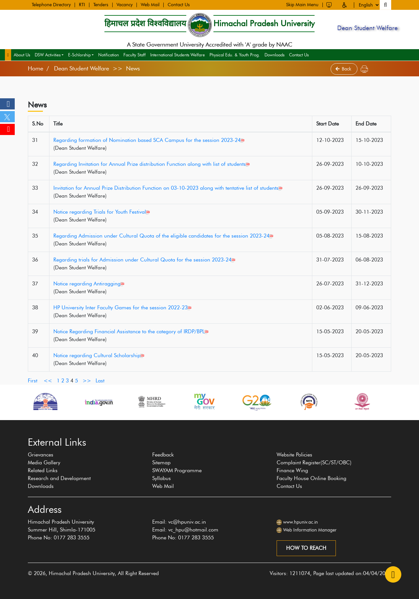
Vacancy (125, 4)
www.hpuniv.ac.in (300, 522)
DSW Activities (48, 54)
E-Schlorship (79, 54)
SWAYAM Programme (177, 470)
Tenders (100, 4)
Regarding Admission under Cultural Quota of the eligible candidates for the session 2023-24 (163, 236)
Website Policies (294, 455)
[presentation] (24, 423)
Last (100, 380)
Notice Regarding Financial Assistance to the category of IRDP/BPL (131, 331)
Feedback (163, 455)
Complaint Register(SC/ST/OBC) (314, 462)
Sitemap (161, 462)
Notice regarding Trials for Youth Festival (101, 212)
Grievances (40, 455)
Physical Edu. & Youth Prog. (235, 54)
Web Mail (150, 4)
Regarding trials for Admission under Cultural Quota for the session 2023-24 (144, 260)
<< (48, 380)
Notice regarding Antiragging (88, 283)
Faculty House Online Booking (311, 478)
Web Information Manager (310, 530)
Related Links (43, 470)
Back (344, 69)
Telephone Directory (51, 4)
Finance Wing (292, 470)
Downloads (274, 54)
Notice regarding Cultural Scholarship (98, 355)
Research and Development (59, 478)
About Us (22, 54)
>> (86, 380)
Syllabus (161, 478)
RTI (82, 4)
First (32, 380)
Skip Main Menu (302, 4)
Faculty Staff (134, 54)
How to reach (306, 548)
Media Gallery (44, 462)
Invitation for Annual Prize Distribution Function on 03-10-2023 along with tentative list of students (167, 188)
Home (35, 68)
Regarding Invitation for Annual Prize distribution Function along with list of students (151, 164)
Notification (108, 54)
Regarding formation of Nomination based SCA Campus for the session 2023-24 (149, 140)
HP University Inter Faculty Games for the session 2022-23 (122, 307)
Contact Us (179, 4)
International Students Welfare (177, 54)
